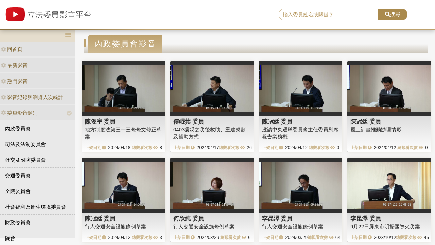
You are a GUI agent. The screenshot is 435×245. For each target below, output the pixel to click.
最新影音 (14, 65)
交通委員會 (18, 175)
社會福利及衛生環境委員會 (35, 207)
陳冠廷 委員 (277, 121)
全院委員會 (18, 191)
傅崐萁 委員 (188, 121)
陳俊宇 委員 (100, 121)
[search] (328, 15)
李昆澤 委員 (277, 218)
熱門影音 (14, 81)
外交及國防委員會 (25, 160)
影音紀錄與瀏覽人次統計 (32, 97)
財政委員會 (18, 222)
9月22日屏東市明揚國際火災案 (385, 226)
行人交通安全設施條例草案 (115, 226)
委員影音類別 (19, 113)
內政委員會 (18, 128)
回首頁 (11, 49)
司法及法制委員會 (25, 144)
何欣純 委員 (188, 218)
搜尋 (392, 14)
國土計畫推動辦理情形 (375, 129)
